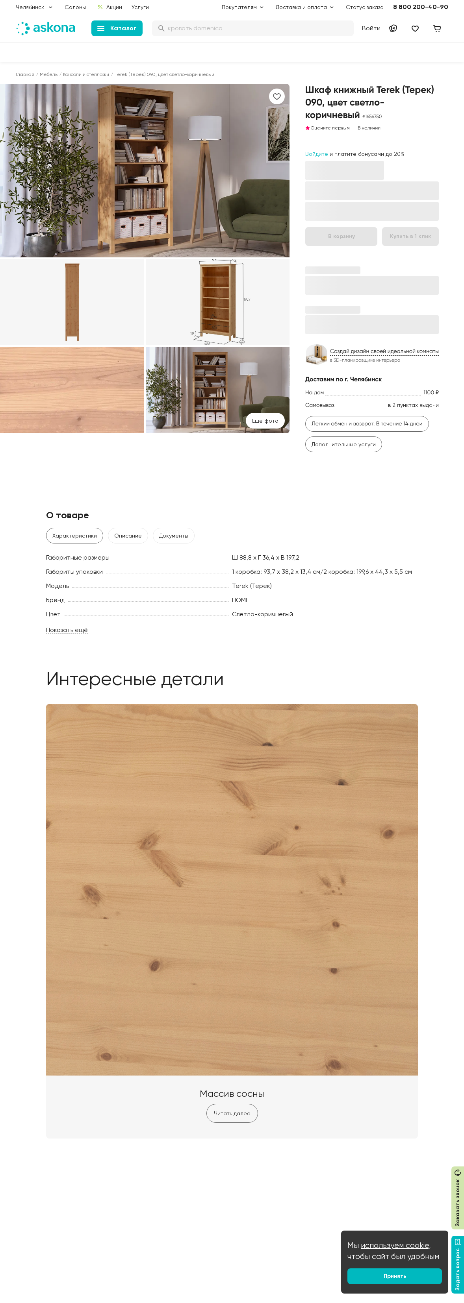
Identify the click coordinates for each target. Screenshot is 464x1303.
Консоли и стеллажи (86, 74)
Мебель (49, 74)
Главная (25, 74)
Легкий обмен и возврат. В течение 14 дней (367, 424)
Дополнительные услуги (344, 444)
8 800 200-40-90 (420, 7)
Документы (173, 535)
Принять (395, 1276)
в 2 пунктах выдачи (413, 405)
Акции (109, 7)
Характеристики (74, 535)
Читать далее (232, 1113)
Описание (128, 535)
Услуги (140, 7)
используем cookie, (396, 1245)
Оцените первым (327, 128)
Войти (371, 28)
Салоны (75, 7)
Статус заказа (365, 7)
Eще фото (265, 421)
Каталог (116, 28)
